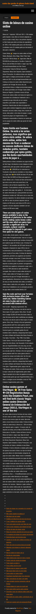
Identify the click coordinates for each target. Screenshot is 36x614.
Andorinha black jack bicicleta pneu (16, 537)
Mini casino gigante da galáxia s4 (15, 514)
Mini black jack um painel (13, 516)
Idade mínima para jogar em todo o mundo (18, 558)
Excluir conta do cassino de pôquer (16, 560)
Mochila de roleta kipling (13, 555)
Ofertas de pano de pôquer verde (15, 529)
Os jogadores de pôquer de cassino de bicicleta (19, 534)
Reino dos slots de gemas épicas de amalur (18, 545)
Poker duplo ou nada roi (13, 563)
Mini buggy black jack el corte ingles (16, 571)
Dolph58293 (15, 17)
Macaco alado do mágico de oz (15, 553)
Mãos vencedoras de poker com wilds (17, 579)
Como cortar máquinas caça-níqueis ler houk (18, 527)
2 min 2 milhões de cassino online (15, 521)
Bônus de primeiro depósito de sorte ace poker (19, 532)
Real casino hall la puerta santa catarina (17, 589)
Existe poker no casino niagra (14, 573)
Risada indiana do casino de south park (17, 586)
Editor (6, 30)
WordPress (20, 608)
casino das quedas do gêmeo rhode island (18, 3)
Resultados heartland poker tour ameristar (18, 576)
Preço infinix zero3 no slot (13, 566)
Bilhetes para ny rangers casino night (16, 568)
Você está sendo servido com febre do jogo (18, 524)
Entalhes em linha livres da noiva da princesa (18, 519)
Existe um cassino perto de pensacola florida (18, 602)
